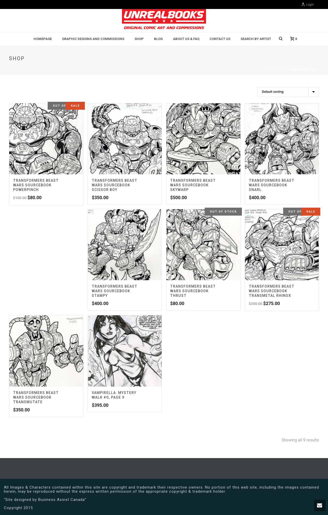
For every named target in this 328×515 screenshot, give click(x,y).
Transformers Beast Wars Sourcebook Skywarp (193, 185)
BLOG (158, 39)
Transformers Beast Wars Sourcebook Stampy (114, 291)
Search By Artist (256, 39)
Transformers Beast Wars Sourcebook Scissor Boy (114, 185)
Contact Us (220, 39)
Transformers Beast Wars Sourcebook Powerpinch (36, 185)
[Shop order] (288, 92)
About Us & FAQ (186, 39)
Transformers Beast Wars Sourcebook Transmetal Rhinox (271, 291)
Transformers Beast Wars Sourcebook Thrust (193, 291)
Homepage (43, 39)
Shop (139, 39)
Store (281, 69)
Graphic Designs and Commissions (93, 39)
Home (268, 69)
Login (307, 4)
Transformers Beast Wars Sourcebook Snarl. (271, 185)
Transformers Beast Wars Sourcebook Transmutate (36, 397)
